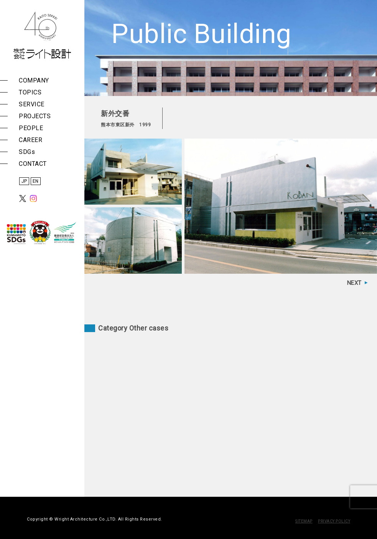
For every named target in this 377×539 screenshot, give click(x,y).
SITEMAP (304, 521)
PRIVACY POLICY (334, 521)
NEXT (354, 282)
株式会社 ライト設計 (42, 35)
